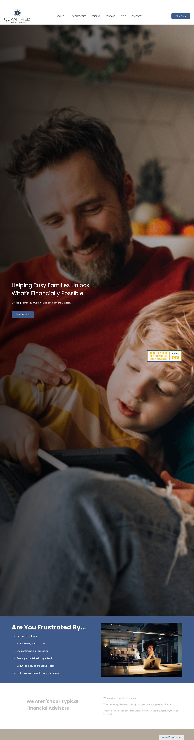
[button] (60, 8)
